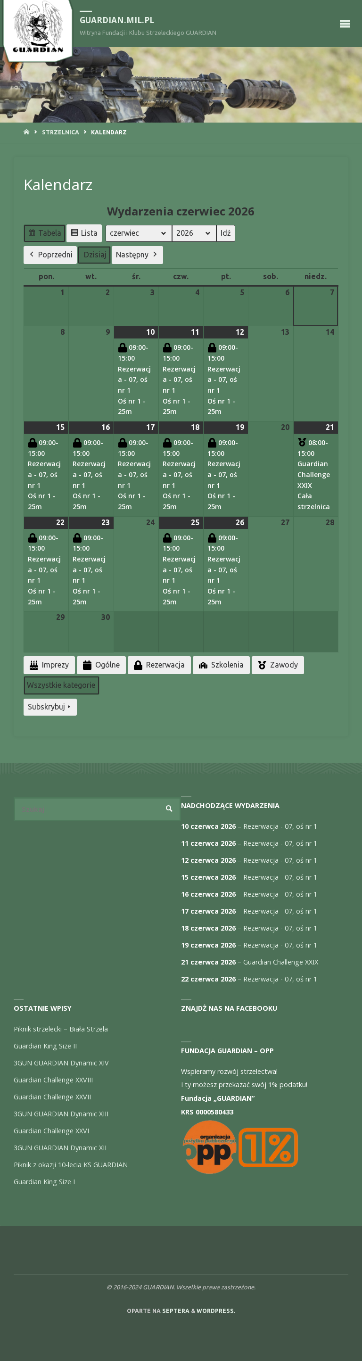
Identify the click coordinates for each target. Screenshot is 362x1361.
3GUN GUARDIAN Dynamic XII (60, 1147)
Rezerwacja (158, 665)
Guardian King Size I (44, 1181)
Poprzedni (50, 255)
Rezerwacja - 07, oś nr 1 (280, 826)
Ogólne (100, 665)
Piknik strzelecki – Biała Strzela (61, 1028)
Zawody (277, 665)
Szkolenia (220, 665)
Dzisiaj (95, 254)
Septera (175, 1311)
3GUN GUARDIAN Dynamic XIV (61, 1062)
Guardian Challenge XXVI (51, 1130)
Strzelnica (60, 132)
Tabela (44, 234)
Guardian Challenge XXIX (280, 961)
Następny (137, 255)
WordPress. (216, 1311)
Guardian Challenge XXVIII (53, 1079)
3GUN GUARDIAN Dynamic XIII (61, 1113)
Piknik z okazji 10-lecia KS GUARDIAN (71, 1164)
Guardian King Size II (45, 1045)
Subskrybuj (50, 707)
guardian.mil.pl (117, 20)
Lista (84, 234)
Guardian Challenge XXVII (52, 1096)
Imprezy (48, 665)
